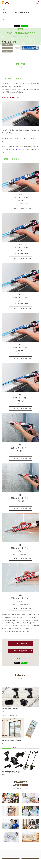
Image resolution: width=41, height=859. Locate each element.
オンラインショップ (20, 643)
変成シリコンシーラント (20, 149)
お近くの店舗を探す (20, 651)
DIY (4, 19)
